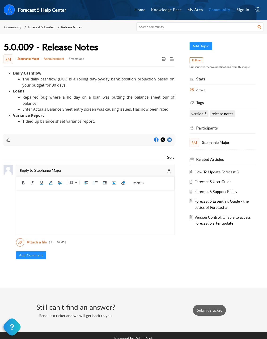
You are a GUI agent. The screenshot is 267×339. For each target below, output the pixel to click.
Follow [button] (196, 60)
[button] (258, 9)
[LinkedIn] (169, 140)
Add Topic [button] (201, 46)
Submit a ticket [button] (209, 310)
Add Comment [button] (31, 255)
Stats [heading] (200, 79)
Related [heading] (210, 159)
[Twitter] (163, 140)
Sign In (243, 9)
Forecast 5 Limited (41, 27)
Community (219, 9)
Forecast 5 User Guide (213, 181)
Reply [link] (169, 157)
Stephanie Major (28, 59)
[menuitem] (140, 9)
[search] (199, 26)
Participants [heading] (207, 128)
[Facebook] (156, 140)
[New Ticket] (209, 310)
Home (140, 9)
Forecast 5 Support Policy (216, 191)
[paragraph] (89, 97)
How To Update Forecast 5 (217, 172)
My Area (195, 9)
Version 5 (199, 113)
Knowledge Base (166, 9)
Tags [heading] (200, 102)
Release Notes (71, 27)
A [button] (169, 170)
